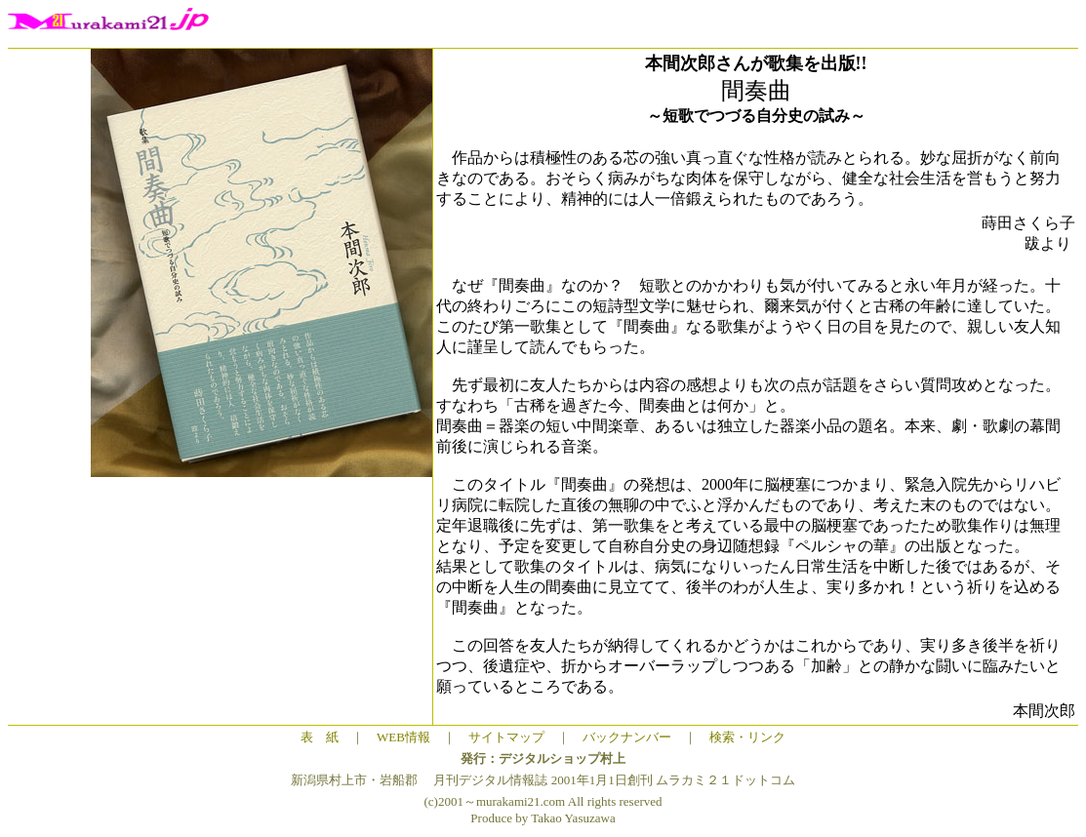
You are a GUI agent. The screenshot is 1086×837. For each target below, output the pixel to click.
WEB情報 (403, 737)
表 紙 (320, 737)
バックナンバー (627, 737)
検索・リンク (747, 737)
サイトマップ (506, 737)
